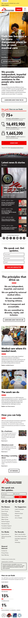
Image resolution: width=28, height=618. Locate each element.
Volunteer (17, 515)
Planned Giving (5, 523)
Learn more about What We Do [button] (14, 100)
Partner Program (5, 521)
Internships (17, 542)
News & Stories (5, 534)
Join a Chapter (18, 517)
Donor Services (5, 509)
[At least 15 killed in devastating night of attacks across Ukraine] (14, 211)
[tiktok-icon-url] (24, 238)
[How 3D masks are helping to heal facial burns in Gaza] (14, 228)
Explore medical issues (7, 365)
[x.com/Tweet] (9, 501)
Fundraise (17, 511)
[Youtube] (16, 501)
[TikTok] (23, 501)
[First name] (14, 254)
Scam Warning (5, 555)
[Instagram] (13, 501)
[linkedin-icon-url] (20, 238)
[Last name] (14, 258)
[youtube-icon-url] (17, 238)
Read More (4, 57)
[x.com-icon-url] (10, 238)
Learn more (4, 5)
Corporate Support (6, 528)
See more (4, 165)
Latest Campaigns (19, 509)
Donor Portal (4, 511)
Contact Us (4, 550)
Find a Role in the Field (20, 536)
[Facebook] (2, 501)
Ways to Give (4, 517)
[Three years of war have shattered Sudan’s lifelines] (14, 220)
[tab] (5, 109)
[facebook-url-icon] (4, 238)
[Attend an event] (14, 448)
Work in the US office (20, 534)
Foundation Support (6, 526)
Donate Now (14, 143)
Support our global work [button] (11, 61)
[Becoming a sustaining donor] (14, 461)
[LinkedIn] (19, 501)
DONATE (19, 9)
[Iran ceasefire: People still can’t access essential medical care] (14, 184)
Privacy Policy (4, 553)
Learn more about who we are (14, 320)
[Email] (14, 262)
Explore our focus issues (7, 406)
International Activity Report (17, 147)
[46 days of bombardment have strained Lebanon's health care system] (14, 203)
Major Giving (4, 519)
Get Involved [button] (14, 471)
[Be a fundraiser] (14, 436)
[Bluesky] (6, 501)
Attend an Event (19, 513)
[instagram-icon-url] (14, 238)
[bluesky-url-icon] (7, 238)
